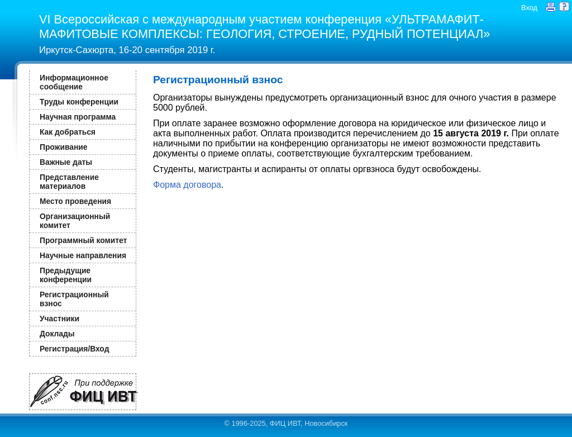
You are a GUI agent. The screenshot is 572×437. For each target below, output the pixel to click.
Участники (59, 318)
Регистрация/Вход (74, 348)
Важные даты (66, 162)
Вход (529, 7)
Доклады (57, 333)
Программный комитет (83, 240)
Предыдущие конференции (66, 275)
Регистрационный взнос (74, 299)
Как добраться (68, 131)
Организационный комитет (75, 221)
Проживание (63, 146)
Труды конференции (79, 101)
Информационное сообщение (74, 82)
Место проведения (75, 201)
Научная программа (78, 116)
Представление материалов (69, 182)
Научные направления (83, 255)
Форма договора (187, 184)
